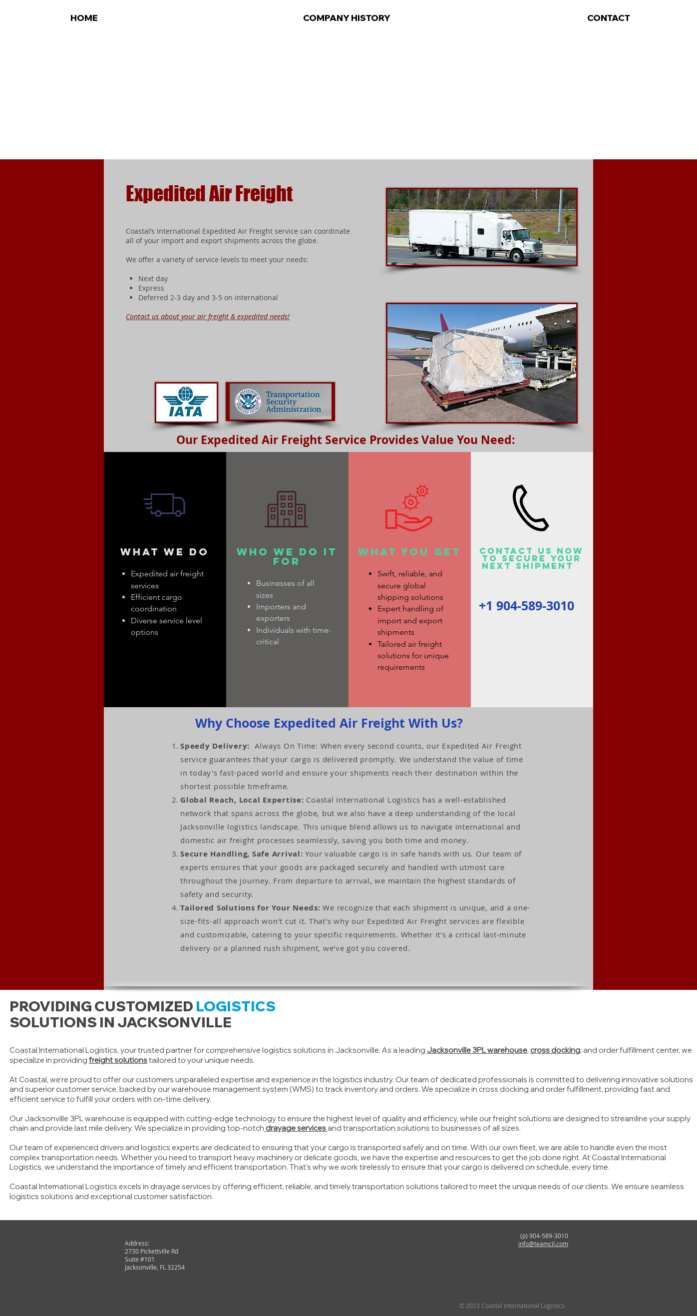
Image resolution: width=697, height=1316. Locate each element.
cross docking (555, 1050)
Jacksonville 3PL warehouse (477, 1050)
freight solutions (118, 1060)
